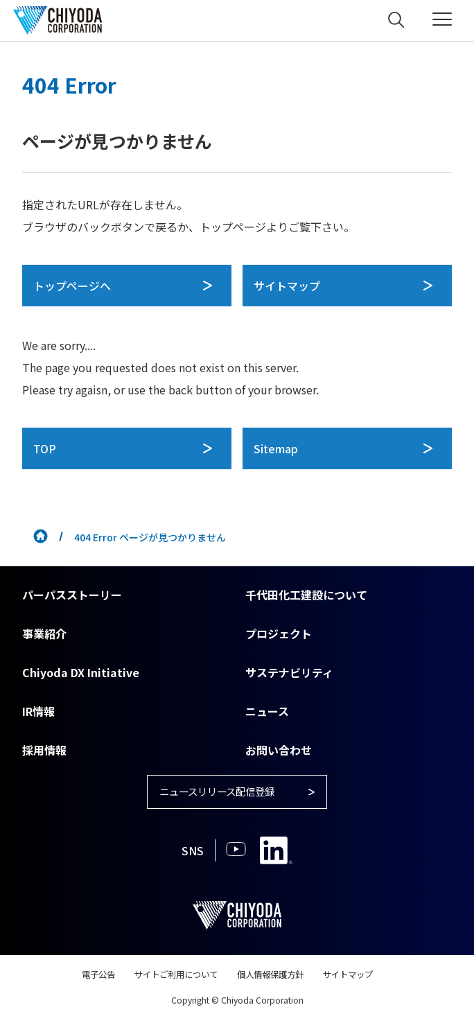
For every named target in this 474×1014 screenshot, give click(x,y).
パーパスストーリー (72, 594)
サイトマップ (363, 978)
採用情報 (44, 750)
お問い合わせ (278, 750)
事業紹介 (44, 633)
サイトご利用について (169, 978)
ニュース (267, 711)
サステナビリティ (289, 672)
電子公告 (81, 978)
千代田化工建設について (306, 594)
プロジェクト (278, 633)
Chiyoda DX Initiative (80, 672)
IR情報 (38, 711)
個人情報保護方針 (276, 978)
